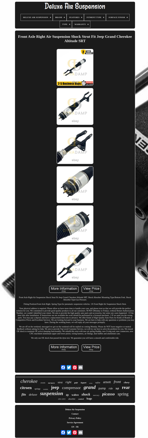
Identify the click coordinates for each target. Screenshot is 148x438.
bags (89, 398)
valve (97, 382)
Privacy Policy (75, 418)
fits (24, 394)
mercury (96, 395)
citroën (42, 383)
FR (77, 427)
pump (102, 388)
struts (90, 383)
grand (90, 387)
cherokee (29, 381)
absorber (71, 399)
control (81, 399)
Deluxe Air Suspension (75, 409)
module (45, 389)
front (117, 382)
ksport (83, 383)
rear (126, 387)
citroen (26, 388)
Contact (75, 414)
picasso (108, 394)
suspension (51, 393)
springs (37, 389)
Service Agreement (75, 422)
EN (73, 427)
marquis (51, 383)
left (117, 388)
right (68, 382)
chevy (127, 382)
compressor (71, 387)
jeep (55, 387)
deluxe (33, 394)
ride (111, 388)
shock (86, 394)
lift (67, 395)
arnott (107, 382)
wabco (75, 394)
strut (60, 382)
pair (76, 383)
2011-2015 (61, 399)
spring (123, 394)
